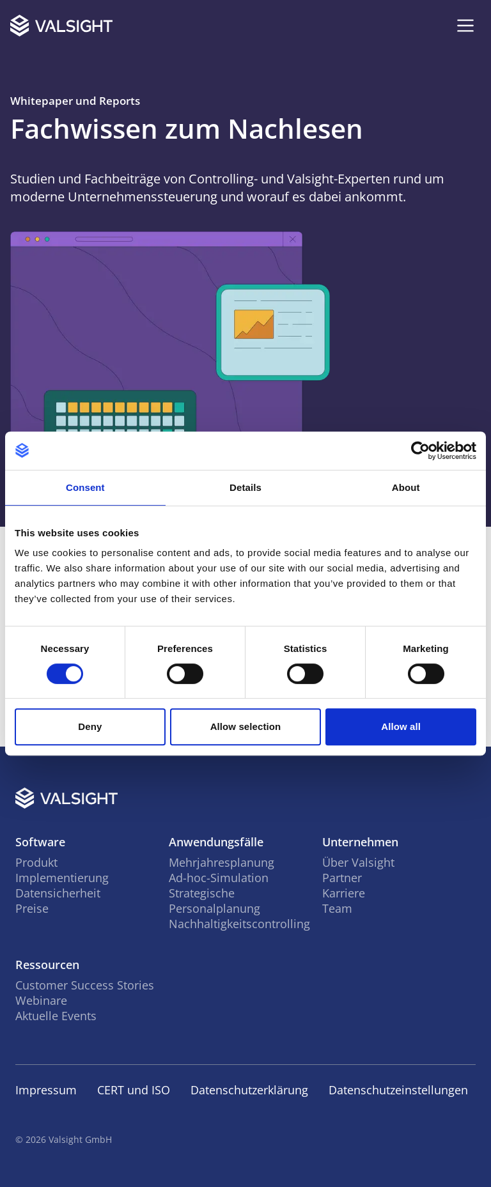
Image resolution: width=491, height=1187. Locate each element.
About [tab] (406, 487)
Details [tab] (245, 487)
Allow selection (245, 726)
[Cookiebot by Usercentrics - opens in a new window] (420, 450)
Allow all (401, 726)
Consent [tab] (85, 487)
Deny (90, 726)
